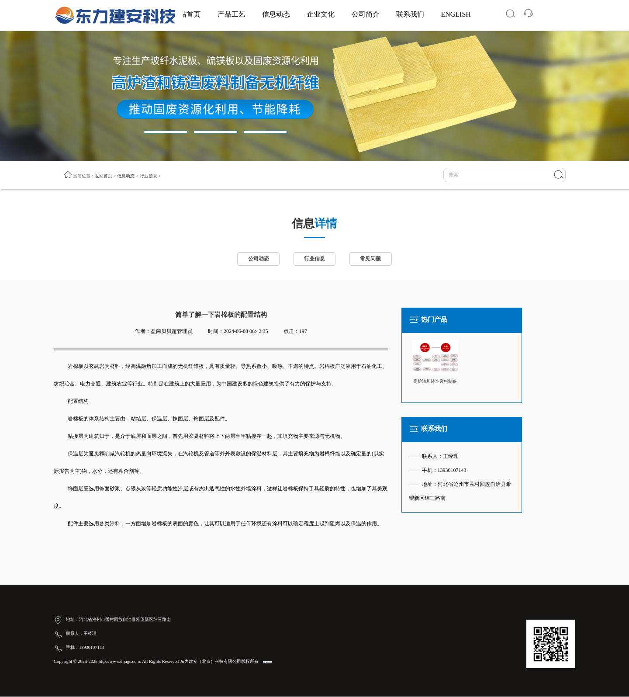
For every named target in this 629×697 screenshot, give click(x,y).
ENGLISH (455, 14)
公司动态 (257, 260)
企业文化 (321, 14)
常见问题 (371, 260)
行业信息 (148, 175)
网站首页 (186, 14)
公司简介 (366, 14)
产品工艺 (231, 14)
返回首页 (103, 175)
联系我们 (410, 14)
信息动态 (276, 14)
